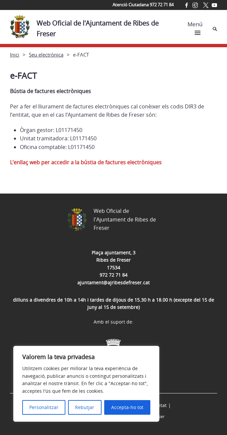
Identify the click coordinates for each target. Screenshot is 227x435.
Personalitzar (43, 407)
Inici (14, 54)
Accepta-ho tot (127, 407)
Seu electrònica (46, 54)
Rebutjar (84, 407)
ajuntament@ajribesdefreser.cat (113, 282)
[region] (86, 384)
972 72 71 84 (113, 275)
